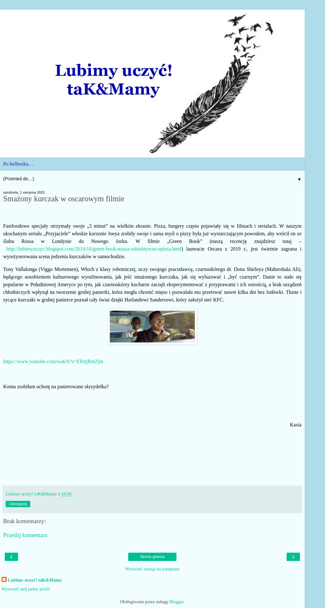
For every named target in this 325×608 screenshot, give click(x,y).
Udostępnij (18, 504)
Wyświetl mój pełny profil (26, 588)
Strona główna (152, 557)
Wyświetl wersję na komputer (152, 568)
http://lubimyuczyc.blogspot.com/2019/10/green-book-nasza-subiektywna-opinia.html (93, 249)
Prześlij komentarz (25, 535)
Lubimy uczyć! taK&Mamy (35, 580)
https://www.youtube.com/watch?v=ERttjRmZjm (53, 361)
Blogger (176, 601)
